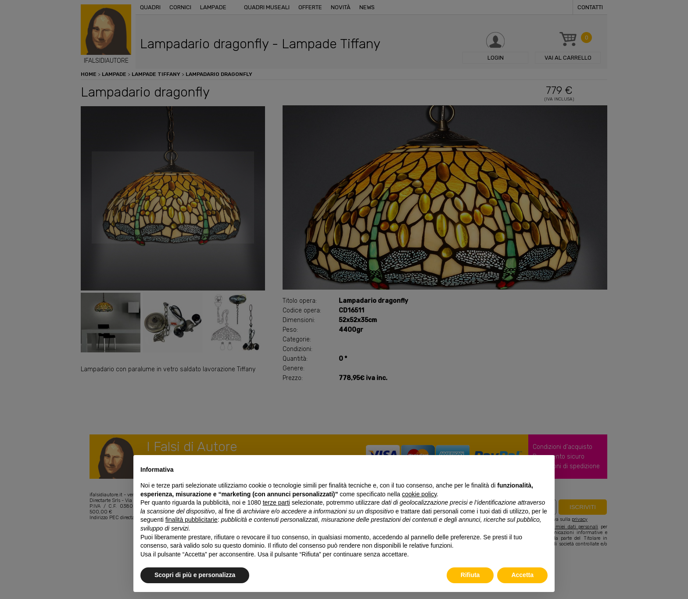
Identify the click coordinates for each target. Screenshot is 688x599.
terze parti (276, 502)
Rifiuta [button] (470, 574)
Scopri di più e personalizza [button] (194, 574)
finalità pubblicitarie (191, 519)
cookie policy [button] (419, 494)
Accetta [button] (522, 574)
